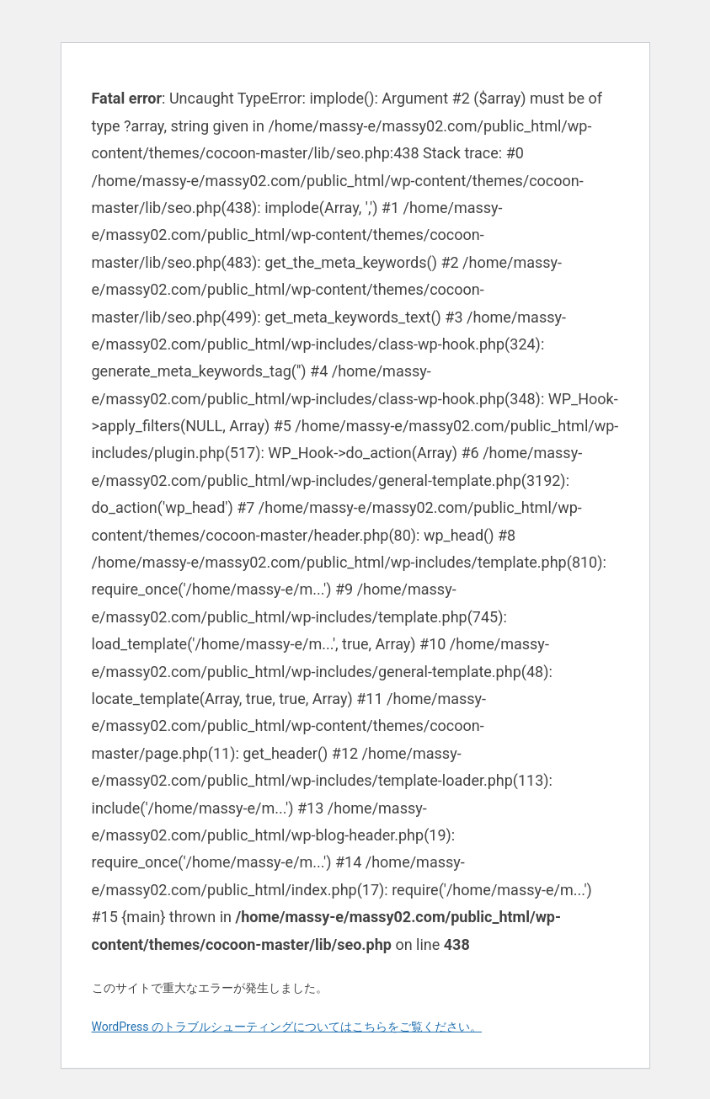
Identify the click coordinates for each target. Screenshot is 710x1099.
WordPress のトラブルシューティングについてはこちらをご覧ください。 (287, 1026)
